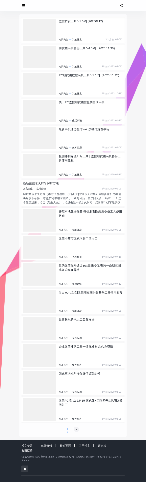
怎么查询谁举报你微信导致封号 (79, 373)
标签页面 (65, 445)
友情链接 (27, 450)
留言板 (102, 445)
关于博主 (84, 445)
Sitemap (25, 460)
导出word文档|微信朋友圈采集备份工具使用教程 (90, 292)
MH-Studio (77, 457)
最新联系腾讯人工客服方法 (76, 319)
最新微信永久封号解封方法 (41, 183)
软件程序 (77, 364)
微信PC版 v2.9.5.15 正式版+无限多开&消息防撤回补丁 (90, 402)
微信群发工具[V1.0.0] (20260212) (81, 21)
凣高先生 (63, 39)
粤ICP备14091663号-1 (109, 457)
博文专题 (27, 445)
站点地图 (90, 457)
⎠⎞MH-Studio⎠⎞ (49, 457)
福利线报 (77, 256)
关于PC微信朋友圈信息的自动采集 (82, 102)
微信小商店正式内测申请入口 (78, 238)
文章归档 (46, 445)
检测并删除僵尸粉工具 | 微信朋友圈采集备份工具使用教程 (90, 158)
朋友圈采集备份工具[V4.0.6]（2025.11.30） (88, 48)
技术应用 (77, 147)
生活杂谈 (77, 120)
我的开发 (77, 39)
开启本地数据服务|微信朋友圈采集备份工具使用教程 (90, 213)
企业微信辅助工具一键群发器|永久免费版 (86, 346)
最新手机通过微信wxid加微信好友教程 (84, 129)
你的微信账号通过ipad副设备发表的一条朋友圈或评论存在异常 (90, 267)
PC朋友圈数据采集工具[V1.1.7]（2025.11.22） (90, 75)
